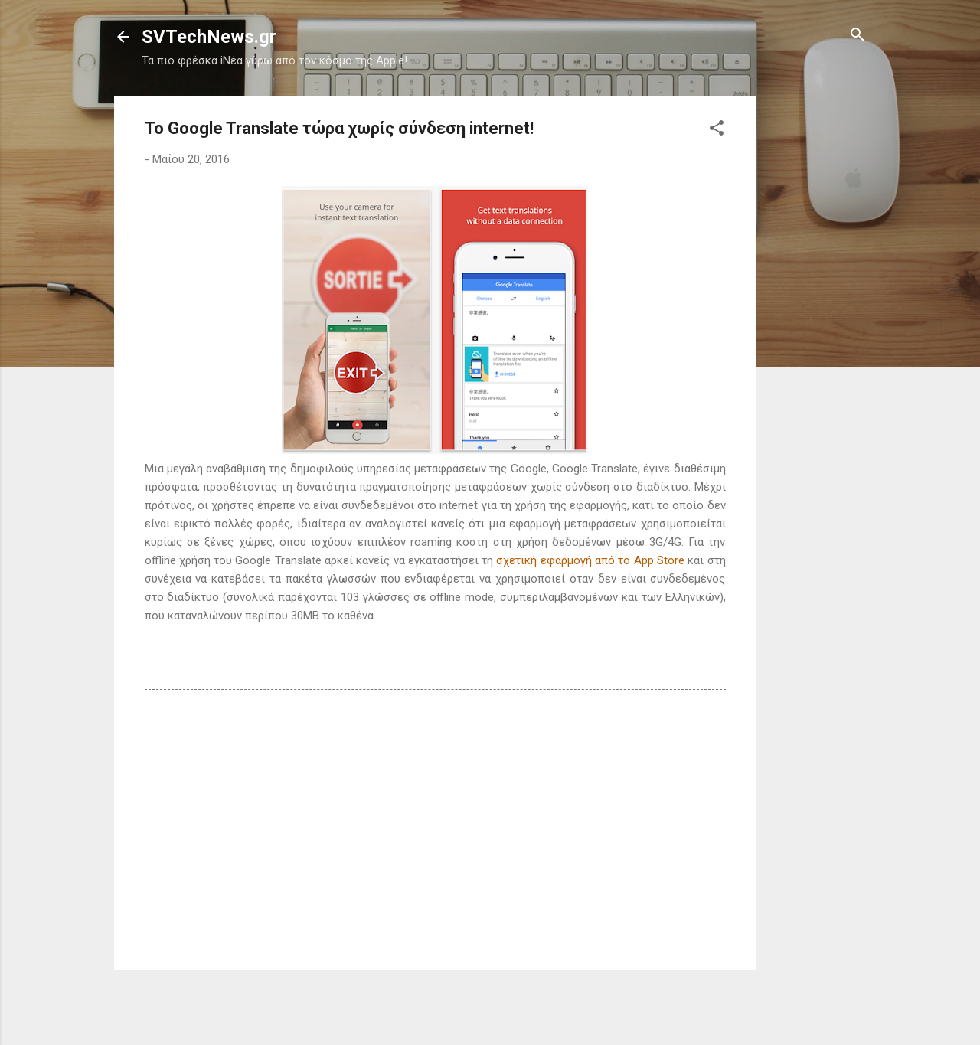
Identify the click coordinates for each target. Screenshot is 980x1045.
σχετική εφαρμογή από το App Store (590, 560)
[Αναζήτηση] (857, 35)
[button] (716, 129)
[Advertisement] (818, 325)
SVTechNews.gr (209, 36)
